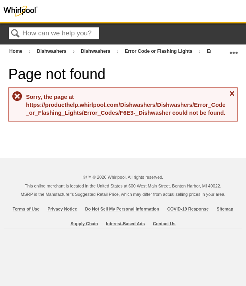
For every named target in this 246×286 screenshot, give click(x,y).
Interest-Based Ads (125, 223)
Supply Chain (84, 223)
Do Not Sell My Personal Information (122, 209)
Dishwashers (52, 51)
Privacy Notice (62, 209)
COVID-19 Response (188, 209)
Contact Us (164, 223)
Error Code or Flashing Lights (159, 51)
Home (16, 51)
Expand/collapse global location (233, 49)
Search (15, 34)
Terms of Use (26, 209)
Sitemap (225, 209)
